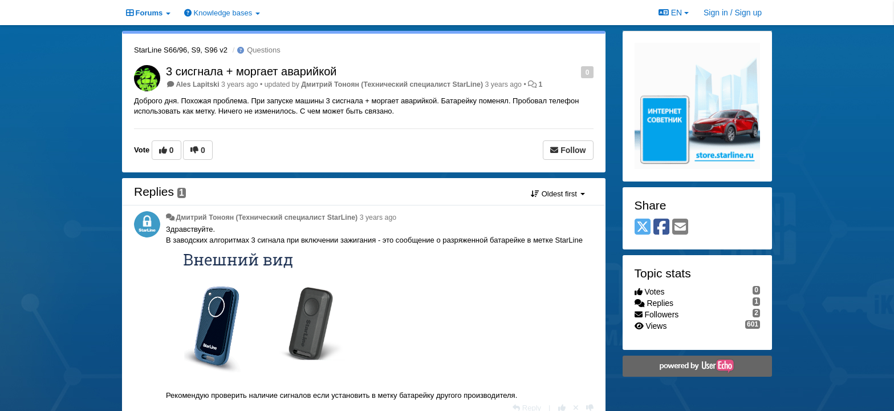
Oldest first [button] (557, 194)
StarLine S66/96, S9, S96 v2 (180, 50)
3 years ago (378, 217)
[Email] (680, 227)
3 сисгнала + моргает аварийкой (251, 71)
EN (674, 12)
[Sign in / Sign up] (732, 12)
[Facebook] (661, 227)
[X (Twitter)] (643, 227)
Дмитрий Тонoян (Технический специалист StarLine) (392, 84)
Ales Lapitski (197, 84)
